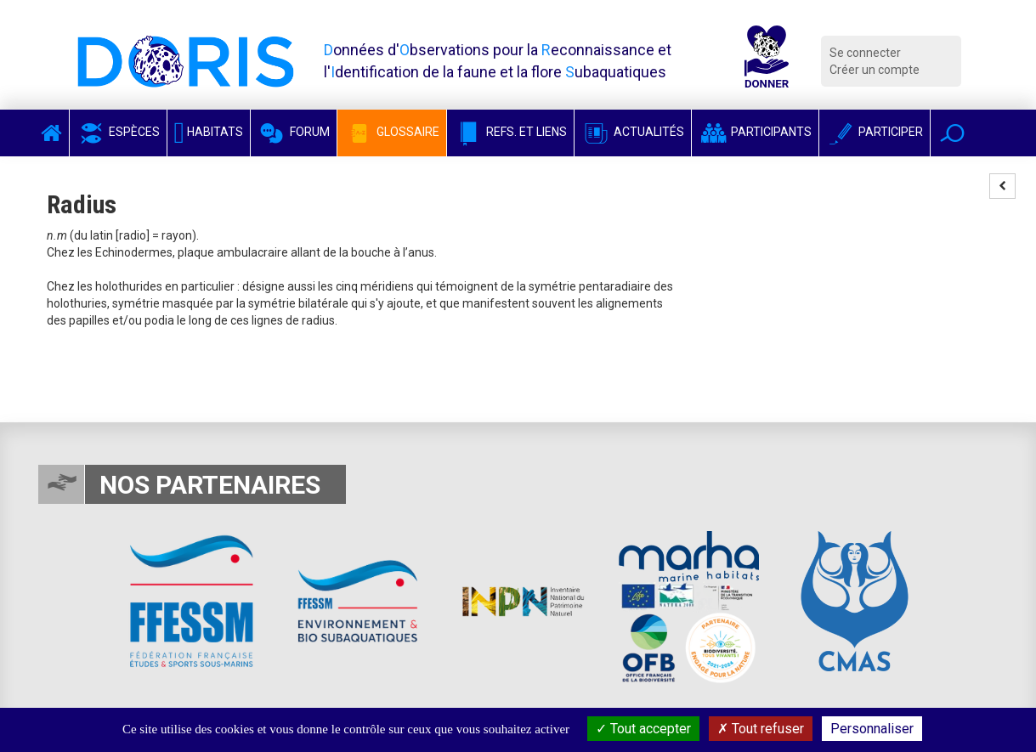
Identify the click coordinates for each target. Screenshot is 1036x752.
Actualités (632, 132)
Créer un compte (874, 69)
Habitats (209, 132)
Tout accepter (643, 729)
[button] (952, 133)
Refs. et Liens (510, 132)
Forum (294, 132)
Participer (874, 132)
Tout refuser (760, 729)
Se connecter (865, 52)
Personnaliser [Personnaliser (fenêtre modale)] (872, 729)
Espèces (118, 132)
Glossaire (391, 132)
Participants (755, 132)
